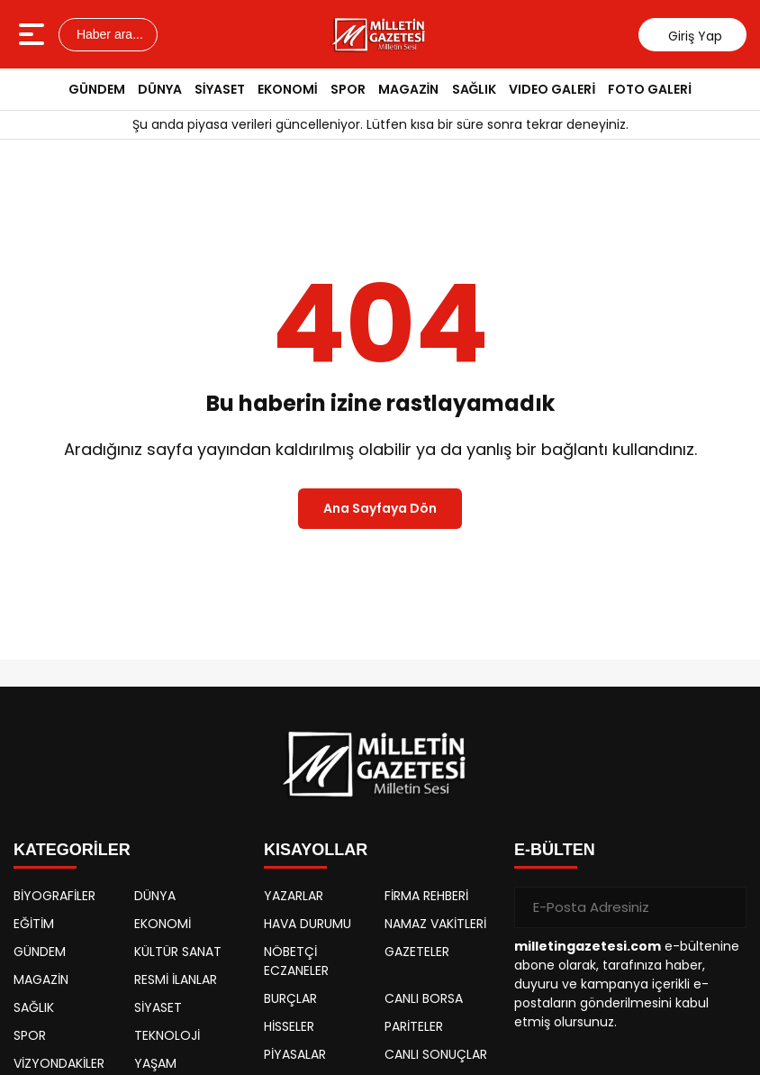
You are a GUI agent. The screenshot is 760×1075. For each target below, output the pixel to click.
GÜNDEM (96, 89)
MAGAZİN (408, 89)
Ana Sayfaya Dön (380, 508)
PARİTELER (414, 1026)
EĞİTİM (34, 924)
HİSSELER (289, 1026)
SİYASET (220, 89)
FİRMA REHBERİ (426, 896)
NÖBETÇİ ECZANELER (296, 961)
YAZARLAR (293, 896)
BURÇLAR (290, 998)
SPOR (348, 89)
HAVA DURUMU (307, 924)
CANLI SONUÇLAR (436, 1054)
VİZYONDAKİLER (59, 1063)
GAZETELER (417, 952)
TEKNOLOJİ (167, 1035)
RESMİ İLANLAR (175, 979)
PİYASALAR (295, 1054)
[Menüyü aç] (34, 34)
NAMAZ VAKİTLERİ (435, 924)
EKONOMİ (288, 89)
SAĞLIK (474, 89)
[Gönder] (725, 907)
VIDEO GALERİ (552, 89)
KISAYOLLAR (315, 850)
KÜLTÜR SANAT (178, 952)
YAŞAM (155, 1063)
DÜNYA (160, 89)
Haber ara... (108, 34)
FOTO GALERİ (650, 89)
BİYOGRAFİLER (54, 896)
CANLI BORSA (424, 998)
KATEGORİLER (72, 850)
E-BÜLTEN (554, 850)
